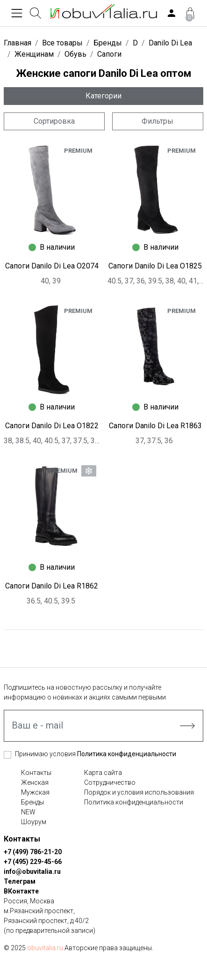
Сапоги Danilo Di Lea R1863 (155, 425)
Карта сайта (103, 772)
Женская (35, 782)
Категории (103, 95)
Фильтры (157, 121)
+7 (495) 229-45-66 (33, 861)
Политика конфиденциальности (126, 754)
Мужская (35, 792)
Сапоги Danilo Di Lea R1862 (51, 585)
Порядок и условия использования (139, 792)
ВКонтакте (21, 891)
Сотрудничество (110, 782)
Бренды (32, 802)
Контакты (36, 772)
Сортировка (54, 121)
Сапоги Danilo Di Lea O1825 (155, 265)
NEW (28, 812)
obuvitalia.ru (45, 948)
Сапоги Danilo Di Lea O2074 (52, 265)
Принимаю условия (95, 754)
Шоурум (33, 822)
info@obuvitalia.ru (32, 871)
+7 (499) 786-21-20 (33, 852)
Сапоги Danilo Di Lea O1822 (52, 425)
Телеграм (20, 881)
